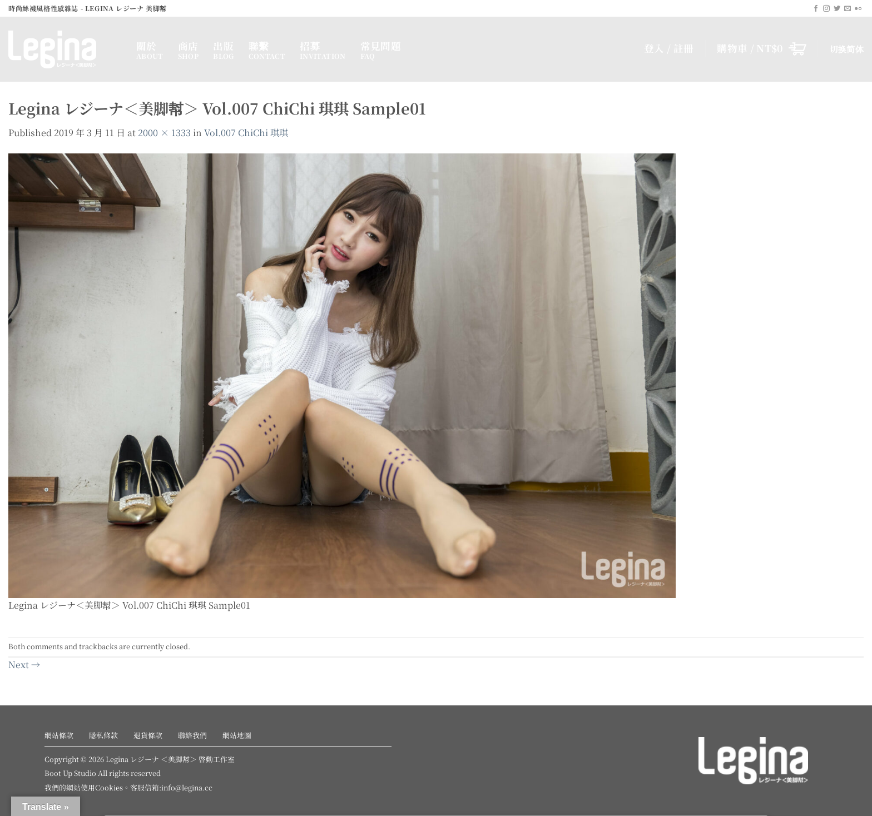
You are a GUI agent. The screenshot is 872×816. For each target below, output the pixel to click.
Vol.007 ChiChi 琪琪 (246, 132)
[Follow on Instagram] (826, 9)
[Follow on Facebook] (815, 9)
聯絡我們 (192, 735)
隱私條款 (103, 735)
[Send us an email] (847, 9)
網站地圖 (236, 735)
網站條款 (58, 735)
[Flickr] (858, 9)
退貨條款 (147, 735)
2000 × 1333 (164, 132)
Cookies (109, 787)
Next (24, 664)
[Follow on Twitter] (837, 9)
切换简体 (847, 48)
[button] (761, 48)
